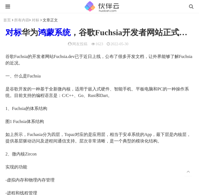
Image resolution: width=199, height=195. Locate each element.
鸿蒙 (46, 32)
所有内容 (21, 19)
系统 (62, 32)
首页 (7, 19)
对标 (35, 19)
